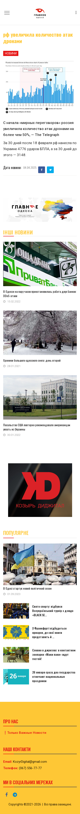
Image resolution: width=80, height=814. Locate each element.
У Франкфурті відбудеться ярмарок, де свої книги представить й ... (49, 632)
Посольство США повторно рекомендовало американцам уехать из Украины (36, 427)
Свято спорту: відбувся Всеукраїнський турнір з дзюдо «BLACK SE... (52, 610)
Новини (11, 53)
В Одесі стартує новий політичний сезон (27, 588)
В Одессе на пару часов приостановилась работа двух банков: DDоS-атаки (39, 293)
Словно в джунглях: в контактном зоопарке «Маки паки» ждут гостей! (54, 654)
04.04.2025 (29, 167)
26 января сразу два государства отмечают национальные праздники (53, 676)
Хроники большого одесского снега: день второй (32, 360)
